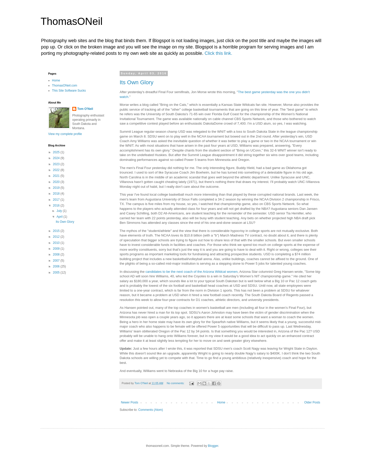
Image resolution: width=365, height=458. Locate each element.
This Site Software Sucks (69, 90)
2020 (57, 182)
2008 (57, 254)
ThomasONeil (72, 21)
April (60, 216)
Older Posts (312, 402)
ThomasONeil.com (64, 85)
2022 (57, 170)
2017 (57, 199)
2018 (57, 193)
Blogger (213, 446)
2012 (57, 237)
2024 (57, 158)
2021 (57, 176)
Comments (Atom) (150, 410)
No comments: (176, 383)
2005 (57, 272)
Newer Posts (129, 402)
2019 (57, 188)
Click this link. (218, 53)
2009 (57, 248)
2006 (57, 266)
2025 (57, 152)
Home (221, 402)
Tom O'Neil (85, 109)
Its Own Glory (136, 82)
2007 (57, 260)
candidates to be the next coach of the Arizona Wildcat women (191, 272)
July (60, 211)
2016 (57, 205)
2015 (57, 231)
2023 (57, 164)
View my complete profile (65, 134)
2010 (57, 243)
